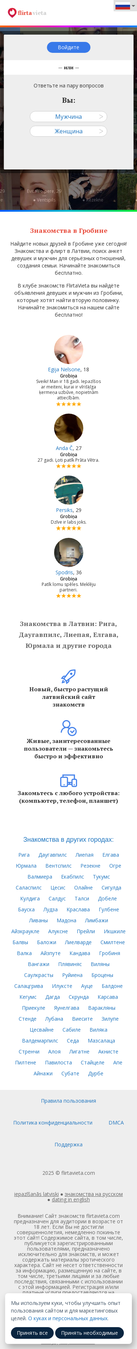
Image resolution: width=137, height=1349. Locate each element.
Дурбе (95, 1073)
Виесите (82, 1018)
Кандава (79, 953)
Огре (115, 865)
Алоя (54, 1051)
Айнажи (43, 1073)
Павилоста (58, 1062)
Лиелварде (78, 942)
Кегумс (28, 996)
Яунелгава (66, 1007)
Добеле (107, 898)
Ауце (87, 985)
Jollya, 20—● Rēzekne (92, 195)
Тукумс (101, 876)
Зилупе (110, 1018)
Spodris (64, 572)
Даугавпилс (52, 854)
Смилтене (112, 942)
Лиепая (85, 854)
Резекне (90, 865)
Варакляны (101, 1007)
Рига (24, 854)
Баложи (46, 942)
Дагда (52, 996)
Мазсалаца (101, 1040)
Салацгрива (28, 985)
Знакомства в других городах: (68, 839)
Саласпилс (29, 887)
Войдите (68, 47)
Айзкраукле (25, 931)
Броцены (102, 974)
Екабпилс (72, 876)
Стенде (28, 1018)
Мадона (66, 920)
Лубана (54, 1018)
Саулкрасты (38, 974)
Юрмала (26, 865)
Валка (24, 953)
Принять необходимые (89, 1332)
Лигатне (79, 1051)
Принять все (32, 1332)
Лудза (50, 909)
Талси (82, 898)
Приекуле (33, 1007)
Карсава (108, 996)
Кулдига (30, 898)
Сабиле (71, 1029)
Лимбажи (96, 920)
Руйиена (72, 974)
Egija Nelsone (64, 369)
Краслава (78, 909)
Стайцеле (92, 1062)
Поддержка (68, 1144)
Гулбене (109, 909)
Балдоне (112, 985)
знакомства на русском (94, 1193)
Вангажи (38, 964)
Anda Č (64, 448)
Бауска (26, 909)
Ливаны (38, 920)
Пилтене (25, 1062)
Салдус (57, 898)
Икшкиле (115, 931)
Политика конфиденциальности (52, 1122)
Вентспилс (58, 865)
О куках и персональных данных (67, 1318)
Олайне (83, 887)
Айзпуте (51, 953)
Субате (70, 1073)
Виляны (100, 964)
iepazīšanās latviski (36, 1193)
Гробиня (109, 953)
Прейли (86, 931)
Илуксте (62, 985)
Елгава (110, 854)
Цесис (57, 887)
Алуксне (58, 931)
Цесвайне (42, 1029)
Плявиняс (70, 964)
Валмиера (39, 876)
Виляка (98, 1029)
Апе (117, 1062)
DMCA (116, 1122)
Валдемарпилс (40, 1040)
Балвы (20, 942)
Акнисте (108, 1051)
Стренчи (29, 1051)
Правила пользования (68, 1100)
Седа (73, 1040)
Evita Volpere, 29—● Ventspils (44, 195)
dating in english (71, 1199)
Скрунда (79, 996)
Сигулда (111, 887)
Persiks (64, 510)
